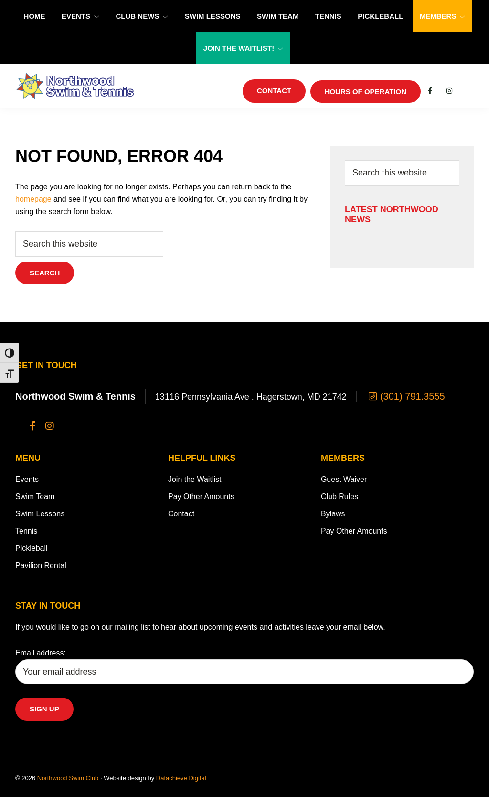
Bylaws (333, 514)
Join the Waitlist (194, 479)
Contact (181, 514)
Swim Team (34, 496)
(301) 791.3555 (405, 396)
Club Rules (339, 496)
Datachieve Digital (181, 778)
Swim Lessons (39, 514)
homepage (33, 199)
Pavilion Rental (40, 565)
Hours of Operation (365, 91)
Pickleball (31, 548)
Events (27, 479)
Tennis (26, 531)
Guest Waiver (344, 479)
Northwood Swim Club (68, 778)
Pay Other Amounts (201, 496)
